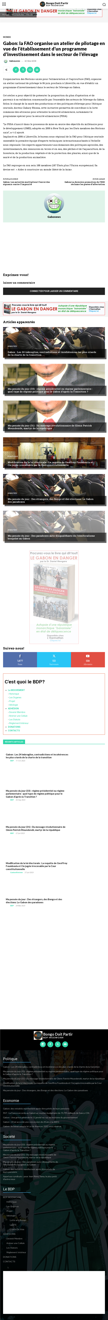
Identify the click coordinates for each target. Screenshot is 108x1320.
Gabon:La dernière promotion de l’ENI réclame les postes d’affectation (85, 183)
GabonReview (16, 872)
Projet (12, 701)
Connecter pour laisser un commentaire (54, 291)
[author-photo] (8, 760)
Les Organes (15, 697)
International (17, 14)
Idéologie (13, 705)
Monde (29, 14)
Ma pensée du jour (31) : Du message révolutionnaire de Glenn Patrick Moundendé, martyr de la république (50, 427)
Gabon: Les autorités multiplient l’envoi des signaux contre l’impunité (26, 183)
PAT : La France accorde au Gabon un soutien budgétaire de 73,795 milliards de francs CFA (46, 1113)
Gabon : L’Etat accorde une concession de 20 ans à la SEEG (31, 1122)
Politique (13, 456)
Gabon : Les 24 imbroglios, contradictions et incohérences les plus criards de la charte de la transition (52, 353)
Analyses (12, 346)
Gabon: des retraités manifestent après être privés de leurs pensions (36, 1108)
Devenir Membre (17, 712)
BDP (12, 760)
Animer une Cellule (18, 716)
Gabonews (14, 61)
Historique (14, 694)
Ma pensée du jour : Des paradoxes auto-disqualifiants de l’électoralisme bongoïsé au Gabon (51, 537)
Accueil (5, 14)
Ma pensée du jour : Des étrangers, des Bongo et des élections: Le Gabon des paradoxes (51, 500)
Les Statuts (14, 719)
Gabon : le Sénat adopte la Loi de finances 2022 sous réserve (32, 1126)
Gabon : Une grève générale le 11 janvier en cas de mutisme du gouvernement (40, 1117)
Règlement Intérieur (19, 723)
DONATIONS (14, 727)
